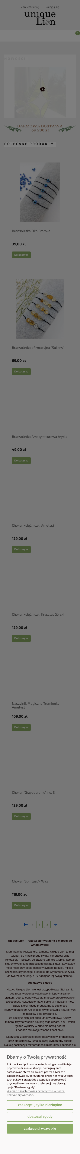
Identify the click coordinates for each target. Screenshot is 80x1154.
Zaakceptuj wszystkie (40, 1128)
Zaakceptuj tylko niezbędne (40, 1105)
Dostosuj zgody (40, 1116)
